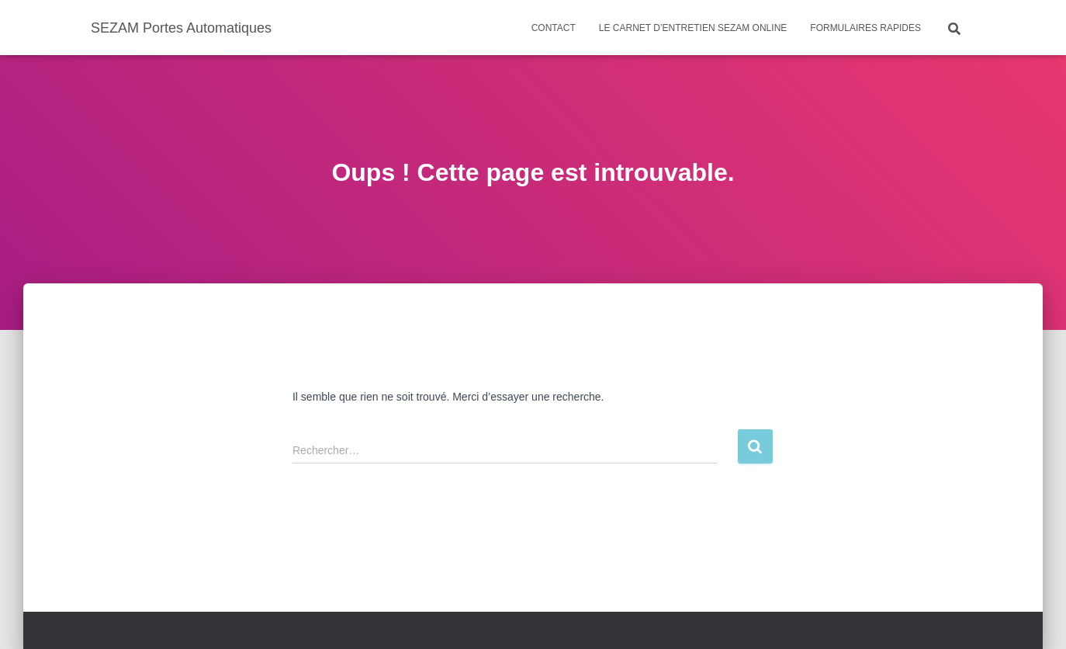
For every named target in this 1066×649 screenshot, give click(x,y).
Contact (553, 28)
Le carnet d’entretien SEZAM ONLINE (693, 28)
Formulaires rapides (865, 28)
